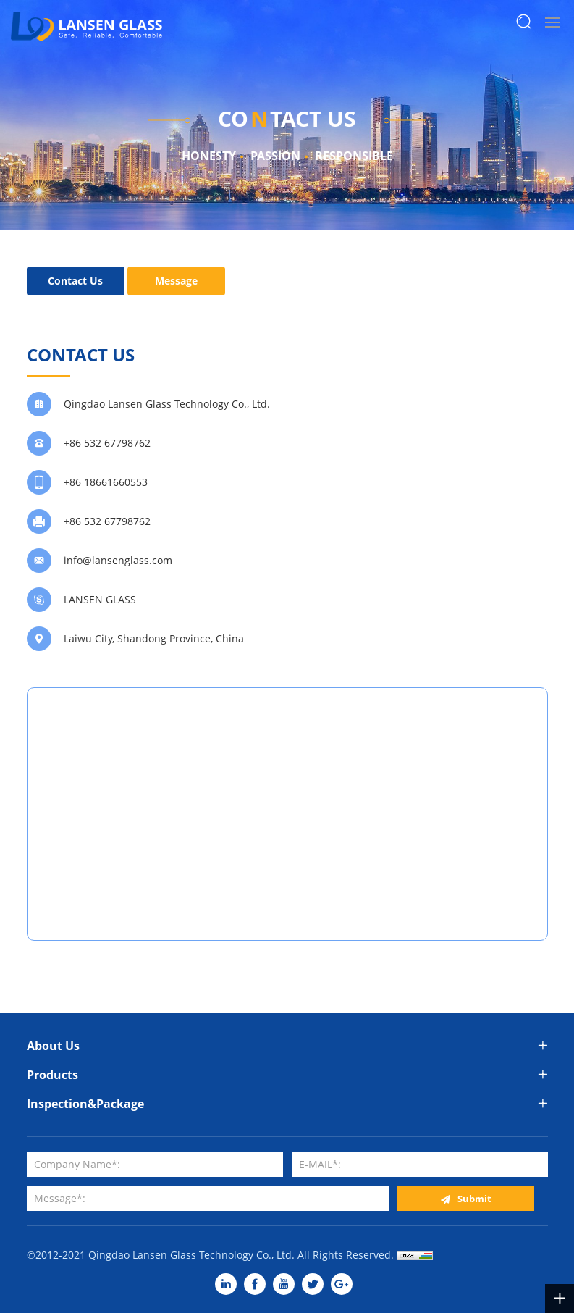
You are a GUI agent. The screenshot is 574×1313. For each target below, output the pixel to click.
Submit (474, 1198)
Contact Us (75, 281)
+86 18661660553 (106, 482)
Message (176, 281)
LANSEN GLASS (100, 599)
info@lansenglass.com (118, 560)
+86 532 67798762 (107, 443)
